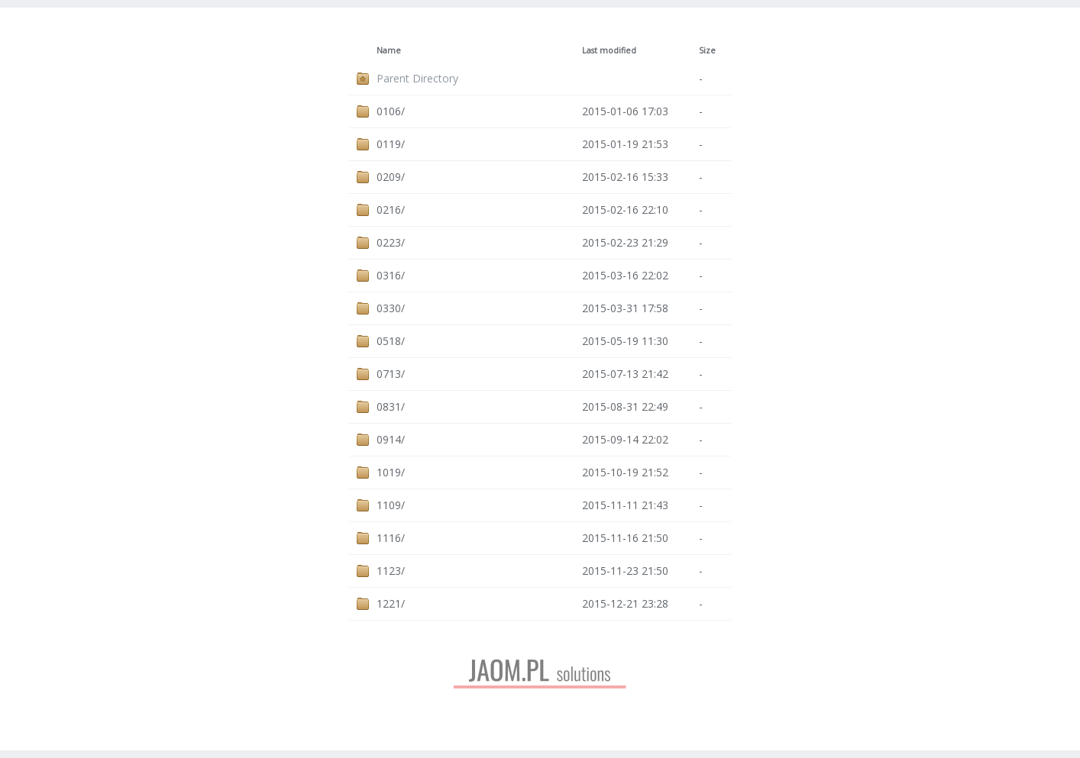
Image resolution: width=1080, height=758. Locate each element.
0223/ (391, 242)
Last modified (609, 50)
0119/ (391, 144)
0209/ (391, 176)
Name (389, 50)
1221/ (391, 603)
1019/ (391, 472)
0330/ (391, 308)
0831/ (391, 406)
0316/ (391, 275)
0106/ (391, 111)
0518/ (391, 341)
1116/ (391, 538)
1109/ (391, 505)
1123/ (391, 570)
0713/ (391, 373)
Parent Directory (417, 78)
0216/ (391, 209)
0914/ (391, 439)
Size (707, 50)
